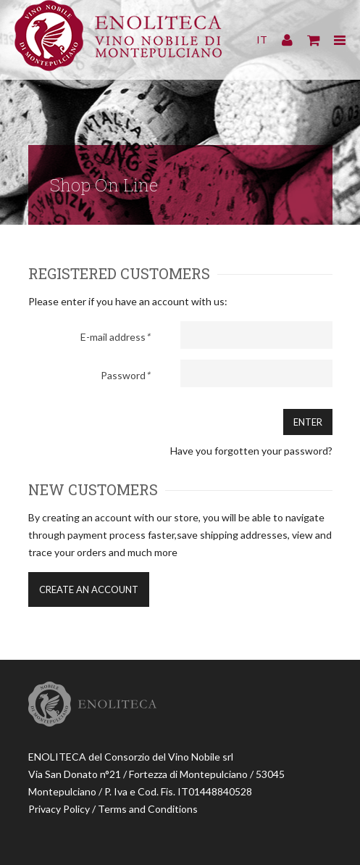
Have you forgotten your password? (251, 450)
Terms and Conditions (148, 809)
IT (261, 39)
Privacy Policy (59, 809)
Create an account (88, 589)
